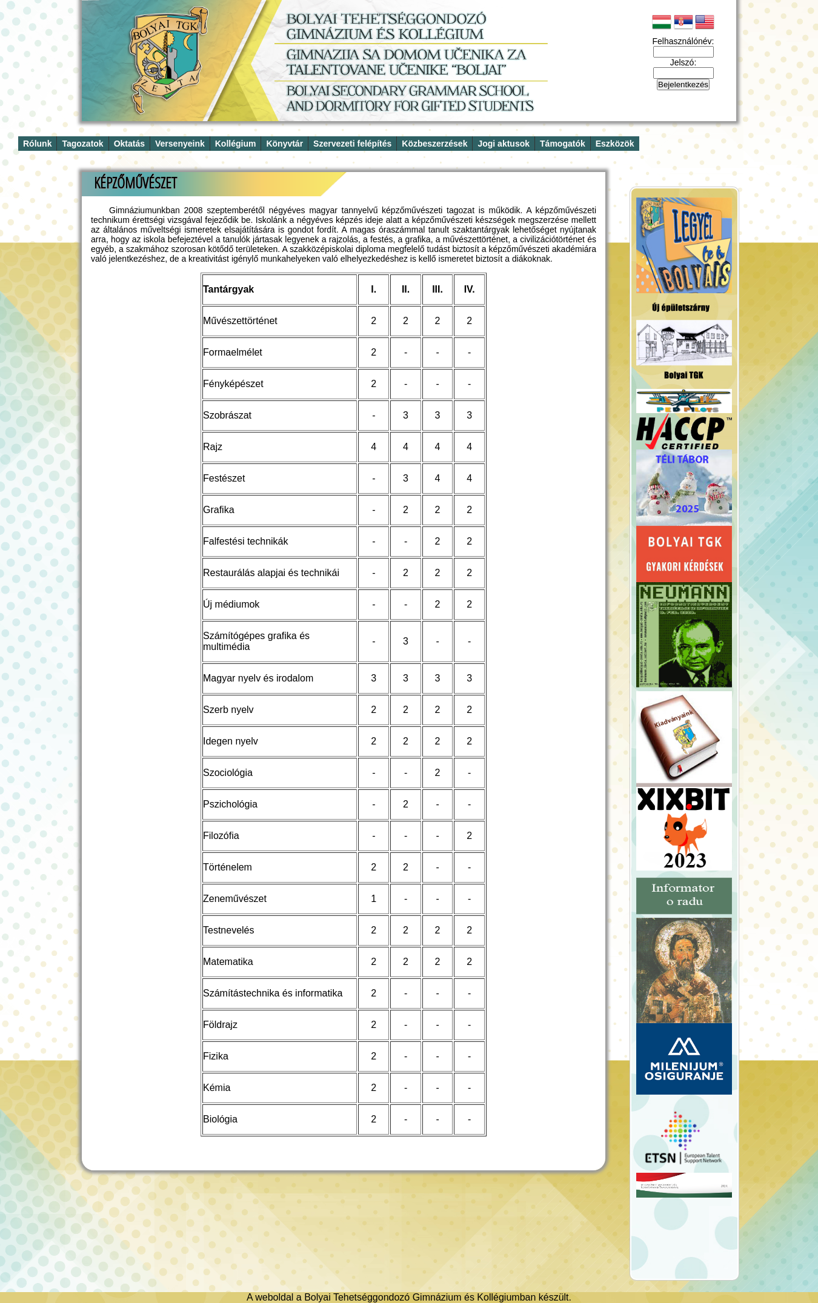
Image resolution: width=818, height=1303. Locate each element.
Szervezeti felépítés (352, 143)
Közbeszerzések (434, 143)
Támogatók (562, 143)
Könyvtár (284, 143)
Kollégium (235, 143)
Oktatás (129, 143)
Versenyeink (180, 143)
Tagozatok (82, 143)
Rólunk (37, 143)
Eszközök (615, 143)
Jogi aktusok (503, 143)
